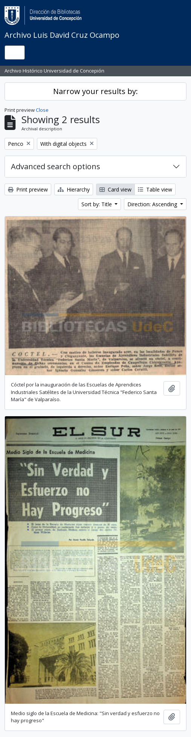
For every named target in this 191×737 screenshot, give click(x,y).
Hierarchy (74, 189)
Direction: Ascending (153, 204)
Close (42, 110)
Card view (115, 189)
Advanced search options (55, 166)
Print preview (28, 189)
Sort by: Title (97, 204)
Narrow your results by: (95, 91)
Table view (155, 189)
